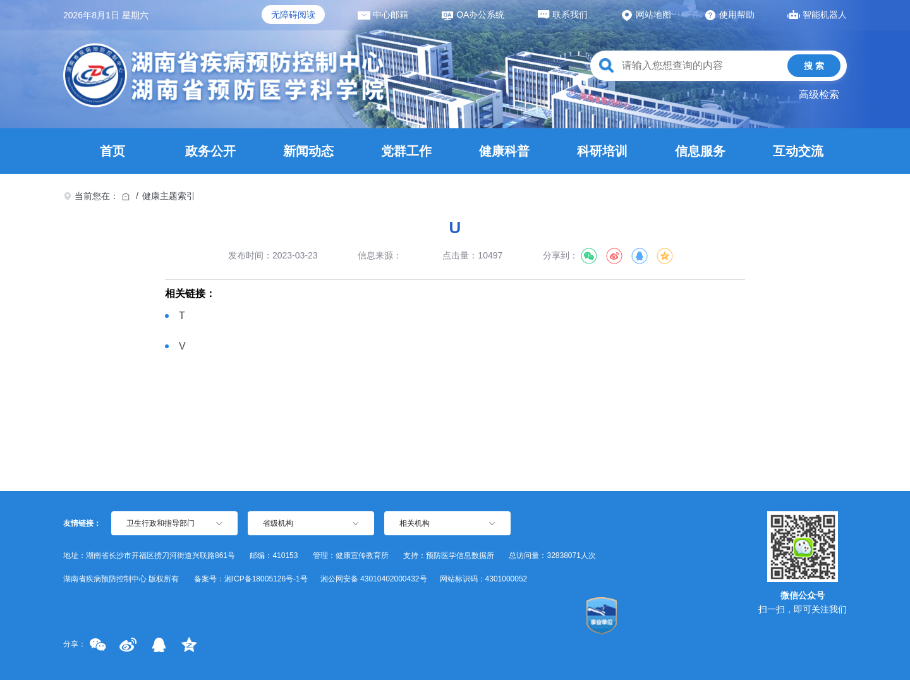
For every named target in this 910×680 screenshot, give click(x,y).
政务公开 (210, 151)
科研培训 (602, 151)
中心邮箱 (383, 14)
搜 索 (814, 66)
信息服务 (700, 151)
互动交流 (798, 151)
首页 (112, 151)
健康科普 (504, 151)
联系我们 (562, 14)
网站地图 (646, 14)
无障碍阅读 (293, 14)
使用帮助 (729, 14)
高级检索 (819, 94)
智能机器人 (817, 14)
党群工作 (406, 151)
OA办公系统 (472, 14)
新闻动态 (308, 151)
